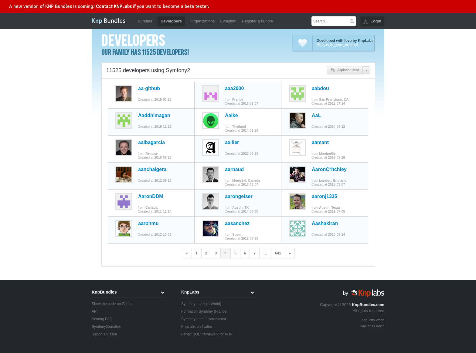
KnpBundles (104, 292)
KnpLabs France (372, 326)
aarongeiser (239, 196)
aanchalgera (152, 169)
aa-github (149, 88)
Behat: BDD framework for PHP (206, 334)
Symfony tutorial (194, 319)
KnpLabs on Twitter (196, 326)
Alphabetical (345, 70)
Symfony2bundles (106, 326)
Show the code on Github (112, 304)
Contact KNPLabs (114, 6)
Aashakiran (325, 223)
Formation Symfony (197, 311)
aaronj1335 (324, 196)
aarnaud (234, 169)
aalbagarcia (151, 142)
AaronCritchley (329, 169)
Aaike (231, 115)
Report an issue (104, 334)
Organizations (202, 21)
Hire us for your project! (337, 45)
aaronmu (148, 223)
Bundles (145, 21)
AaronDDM (150, 196)
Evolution (228, 21)
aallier (232, 142)
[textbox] (329, 21)
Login (376, 21)
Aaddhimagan (154, 115)
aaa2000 (234, 88)
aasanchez (237, 223)
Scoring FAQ (102, 319)
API (94, 311)
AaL (316, 115)
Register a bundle (257, 21)
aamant (320, 142)
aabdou (320, 88)
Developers (171, 21)
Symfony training (194, 304)
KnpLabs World (373, 320)
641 (278, 253)
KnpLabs (190, 292)
